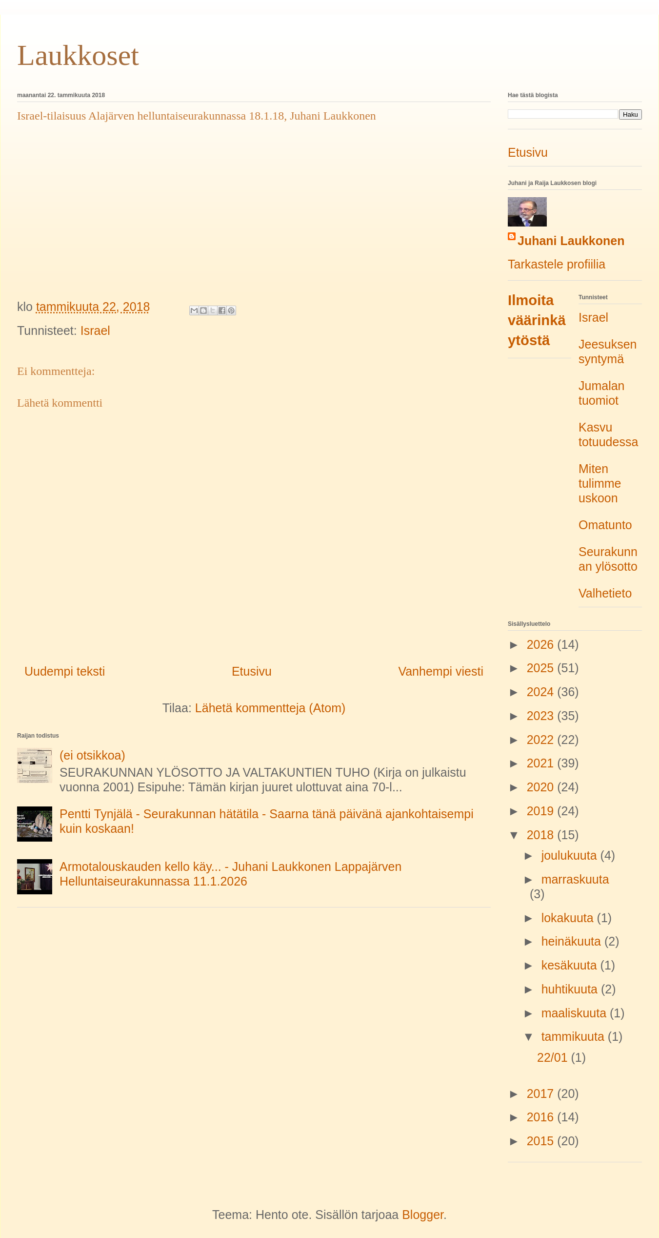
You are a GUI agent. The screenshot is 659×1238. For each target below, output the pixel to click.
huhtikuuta (571, 989)
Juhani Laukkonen (571, 241)
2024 (542, 692)
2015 (542, 1141)
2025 (542, 668)
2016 (542, 1117)
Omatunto (605, 525)
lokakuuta (569, 918)
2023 (542, 715)
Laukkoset (78, 55)
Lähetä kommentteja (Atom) (270, 708)
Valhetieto (605, 593)
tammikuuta (574, 1036)
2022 (542, 739)
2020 (542, 787)
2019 (542, 811)
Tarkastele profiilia (556, 264)
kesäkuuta (570, 965)
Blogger (422, 1214)
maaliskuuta (575, 1013)
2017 (542, 1093)
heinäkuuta (572, 941)
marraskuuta (575, 879)
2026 (542, 644)
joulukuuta (570, 855)
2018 (542, 835)
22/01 (554, 1057)
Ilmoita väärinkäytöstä (537, 320)
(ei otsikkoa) (92, 755)
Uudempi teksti (64, 671)
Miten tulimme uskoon (600, 483)
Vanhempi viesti (440, 671)
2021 (542, 763)
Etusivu (252, 671)
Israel (95, 330)
